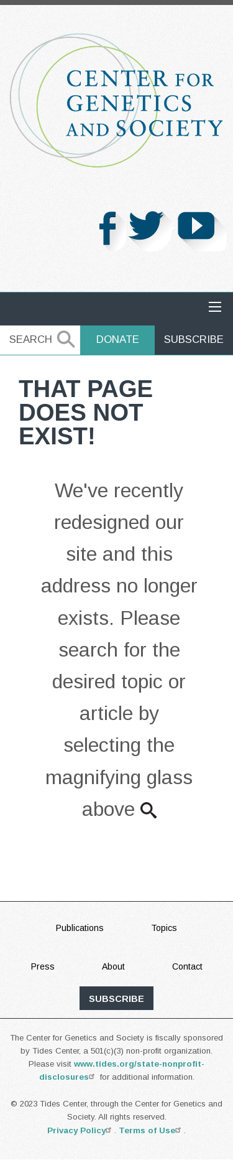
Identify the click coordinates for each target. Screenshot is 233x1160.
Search (30, 339)
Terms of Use (151, 1130)
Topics (164, 928)
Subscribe (194, 339)
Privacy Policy (80, 1130)
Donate (117, 339)
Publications (80, 928)
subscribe (116, 999)
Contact (187, 966)
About (113, 966)
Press (43, 966)
